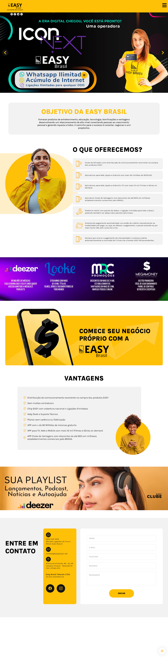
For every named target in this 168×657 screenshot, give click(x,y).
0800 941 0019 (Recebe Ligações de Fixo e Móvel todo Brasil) (58, 541)
